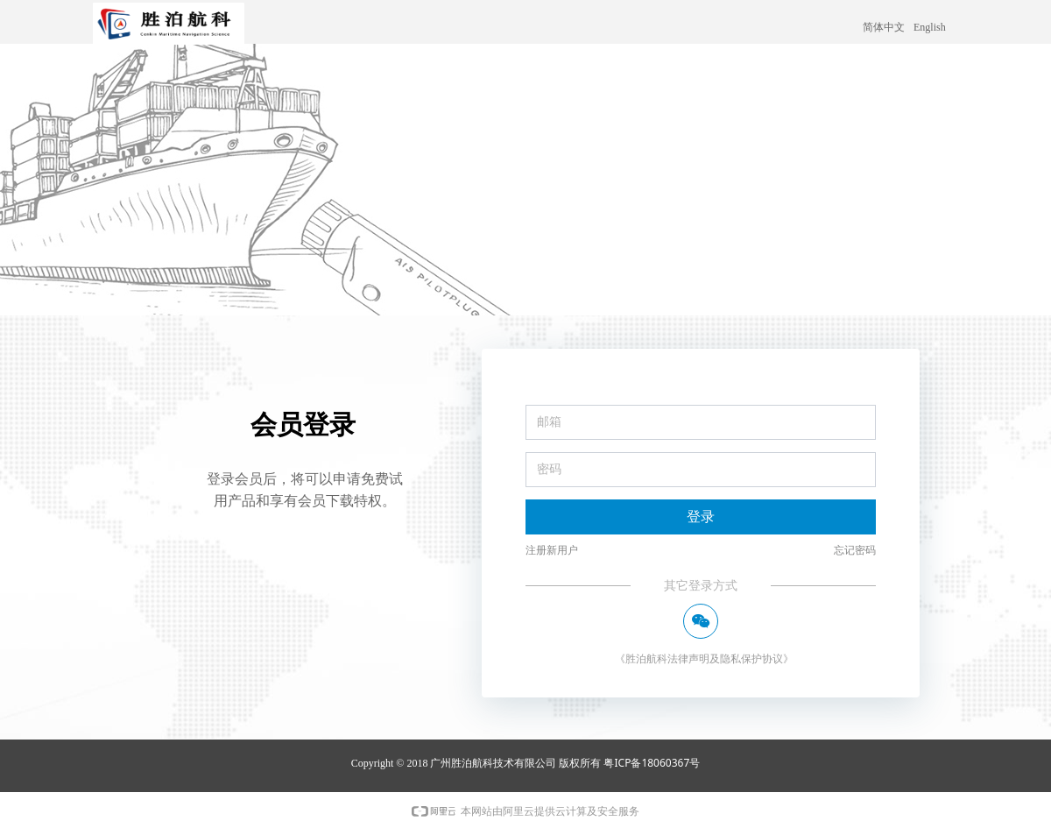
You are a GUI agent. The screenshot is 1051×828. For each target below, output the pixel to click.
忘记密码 (855, 550)
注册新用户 (552, 550)
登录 (701, 516)
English (929, 27)
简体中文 (884, 27)
